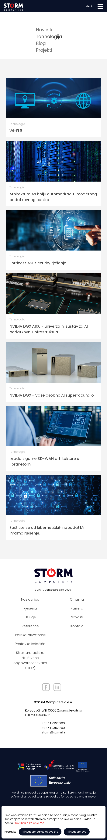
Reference (30, 626)
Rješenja (30, 608)
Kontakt (77, 626)
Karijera (77, 608)
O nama (77, 599)
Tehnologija (49, 36)
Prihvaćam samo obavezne (40, 832)
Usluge (30, 617)
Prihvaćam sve (76, 832)
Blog (41, 43)
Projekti (44, 50)
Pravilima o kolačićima (29, 823)
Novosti (44, 30)
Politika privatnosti (30, 635)
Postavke (10, 832)
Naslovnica (30, 599)
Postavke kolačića (30, 643)
